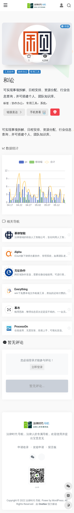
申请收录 (23, 447)
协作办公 (22, 71)
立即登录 (37, 367)
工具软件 (9, 71)
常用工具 (35, 71)
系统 (43, 103)
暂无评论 (15, 342)
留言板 (52, 447)
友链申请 (38, 447)
